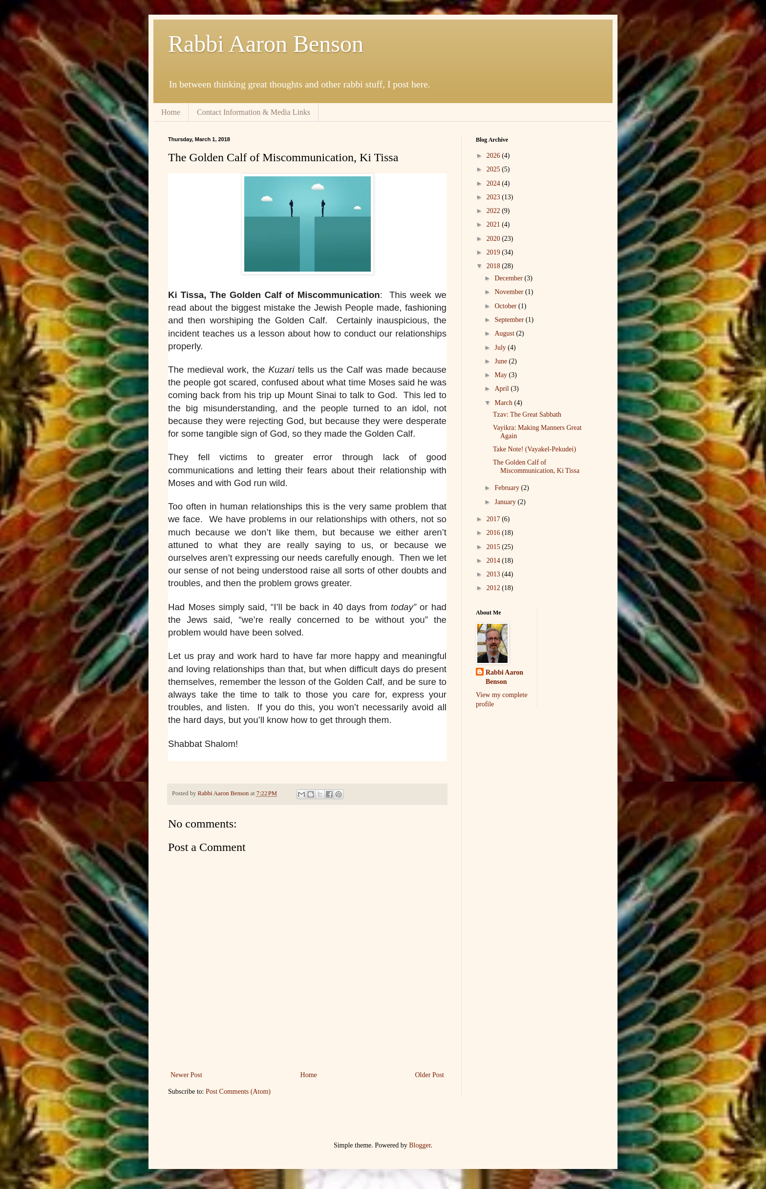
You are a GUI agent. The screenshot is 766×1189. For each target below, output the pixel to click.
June (501, 361)
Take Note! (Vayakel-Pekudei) (534, 449)
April (502, 388)
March (504, 402)
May (501, 375)
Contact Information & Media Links (253, 112)
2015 (494, 547)
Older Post (430, 1075)
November (509, 292)
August (505, 333)
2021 (494, 224)
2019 (494, 252)
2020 (494, 238)
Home (170, 112)
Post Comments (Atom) (238, 1091)
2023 (494, 197)
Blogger (419, 1145)
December (509, 278)
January (505, 502)
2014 (494, 560)
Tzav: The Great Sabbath (527, 414)
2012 (494, 588)
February (507, 487)
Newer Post (186, 1075)
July (501, 347)
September (509, 319)
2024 (494, 183)
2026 (494, 155)
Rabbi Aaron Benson (265, 44)
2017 (494, 519)
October (506, 306)
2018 (494, 266)
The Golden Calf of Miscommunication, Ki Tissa (536, 466)
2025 (494, 169)
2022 (494, 210)
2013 (494, 574)
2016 (494, 532)
